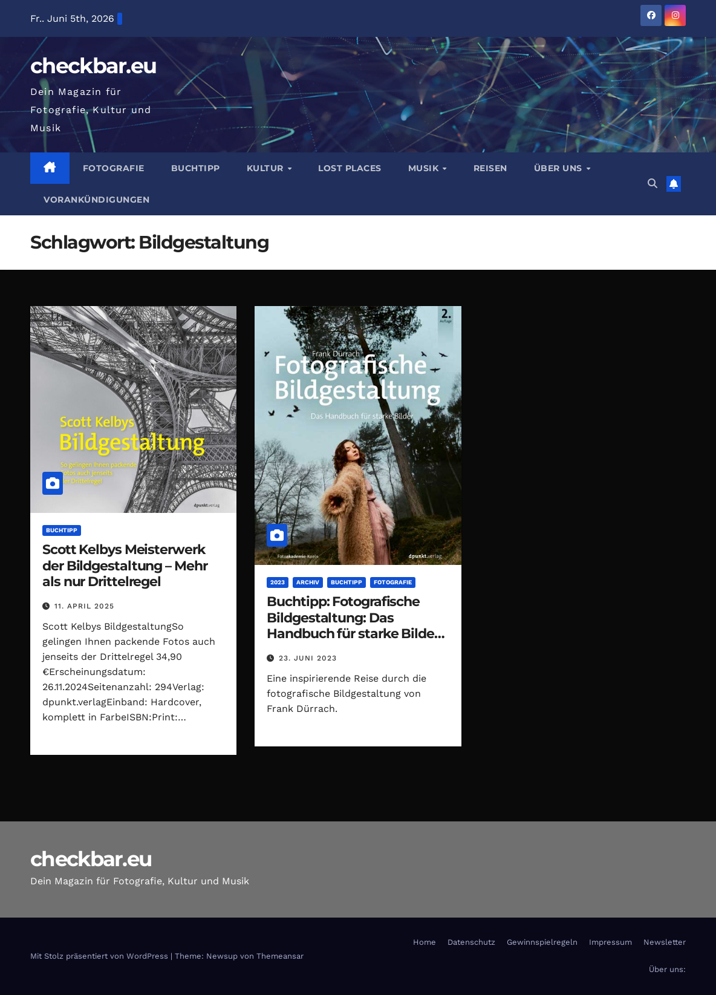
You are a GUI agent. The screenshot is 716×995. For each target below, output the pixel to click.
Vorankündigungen (96, 199)
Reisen (490, 168)
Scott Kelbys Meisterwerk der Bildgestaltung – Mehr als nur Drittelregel (124, 565)
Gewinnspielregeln (542, 942)
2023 (277, 582)
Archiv (307, 582)
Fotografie (114, 168)
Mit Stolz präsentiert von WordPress (100, 956)
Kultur (267, 168)
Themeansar (280, 956)
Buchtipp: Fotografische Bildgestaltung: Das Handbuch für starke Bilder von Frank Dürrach (352, 625)
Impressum (610, 942)
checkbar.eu (93, 66)
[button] (652, 183)
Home (424, 942)
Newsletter (664, 942)
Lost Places (350, 168)
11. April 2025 (84, 606)
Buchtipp (195, 168)
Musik (424, 168)
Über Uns (559, 168)
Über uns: (667, 969)
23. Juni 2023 (308, 658)
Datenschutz (471, 942)
